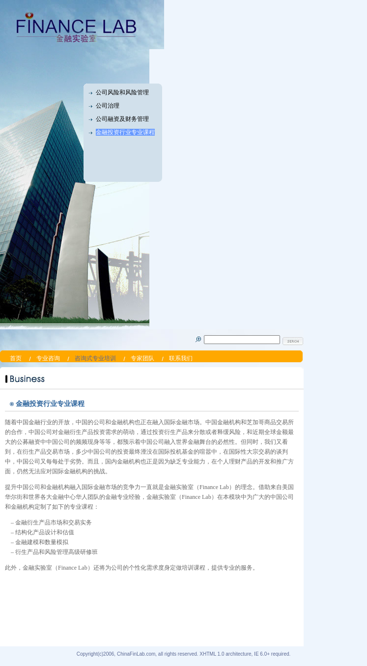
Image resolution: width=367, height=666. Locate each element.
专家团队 (142, 358)
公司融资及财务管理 (122, 119)
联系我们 (181, 358)
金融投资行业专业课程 (125, 132)
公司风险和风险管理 (122, 92)
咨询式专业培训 (95, 358)
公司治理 (107, 105)
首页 (16, 358)
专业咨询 (48, 358)
